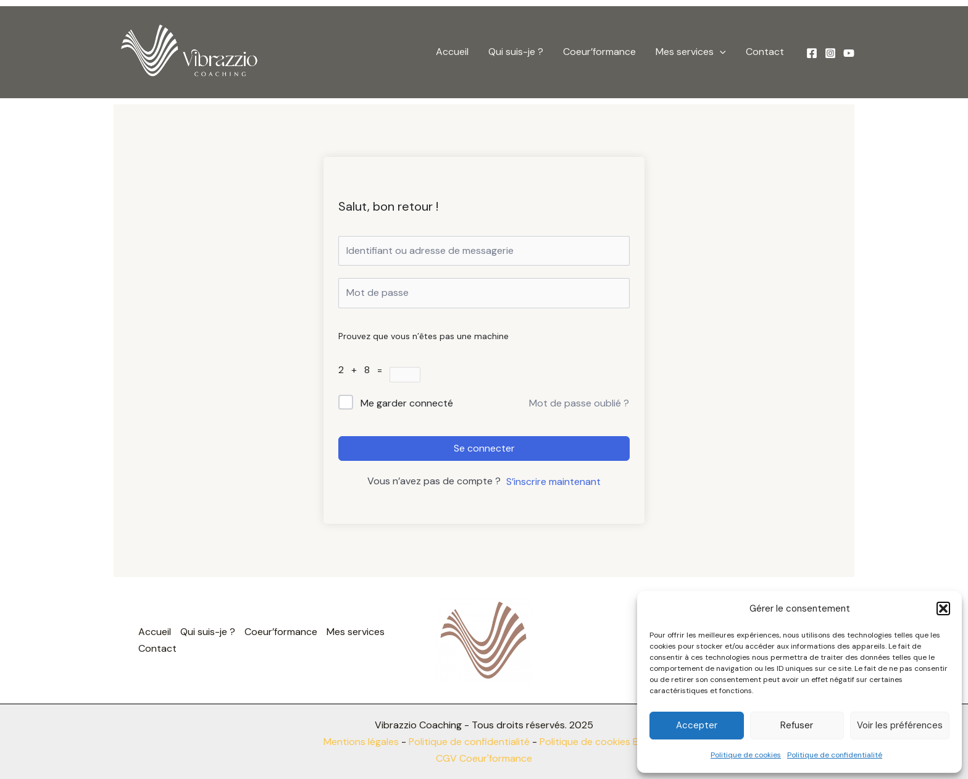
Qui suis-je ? (515, 51)
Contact (765, 51)
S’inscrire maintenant (553, 481)
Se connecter (484, 448)
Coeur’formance (599, 51)
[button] (943, 608)
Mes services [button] (691, 52)
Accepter (696, 725)
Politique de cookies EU (592, 741)
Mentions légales (361, 741)
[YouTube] (848, 53)
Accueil (452, 51)
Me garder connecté (407, 403)
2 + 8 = (364, 369)
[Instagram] (830, 53)
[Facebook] (811, 53)
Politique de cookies (746, 755)
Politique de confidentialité (834, 755)
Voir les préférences (900, 725)
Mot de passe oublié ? (579, 403)
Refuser (796, 725)
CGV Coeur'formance (484, 758)
